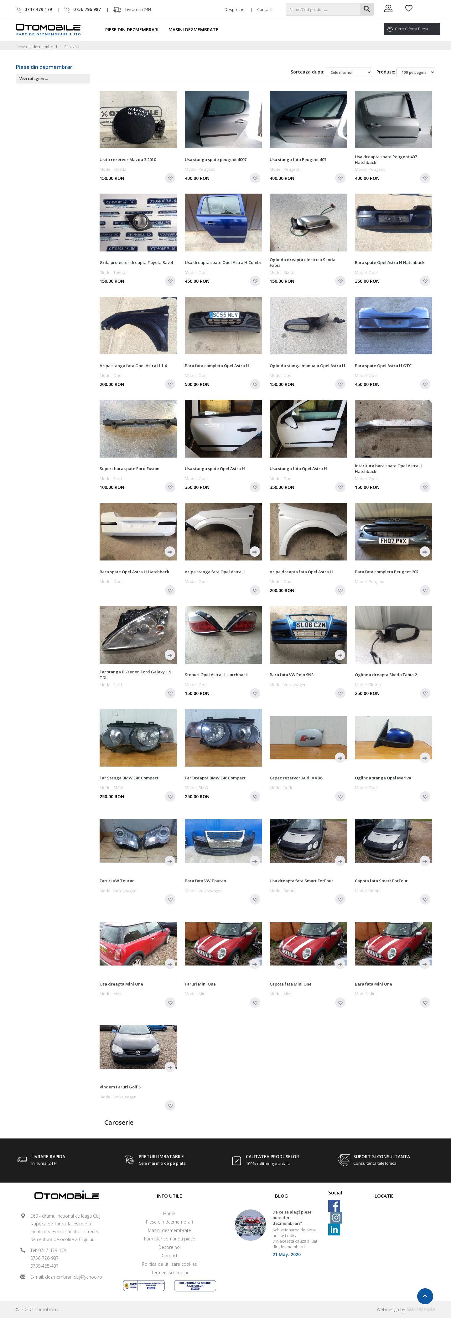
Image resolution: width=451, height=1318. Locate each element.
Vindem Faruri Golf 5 (120, 1087)
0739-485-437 (44, 1266)
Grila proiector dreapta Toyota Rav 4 (136, 262)
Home (169, 1213)
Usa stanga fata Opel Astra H (298, 468)
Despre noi (235, 9)
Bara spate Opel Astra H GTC (383, 365)
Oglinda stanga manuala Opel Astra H (307, 365)
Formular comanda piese (169, 1239)
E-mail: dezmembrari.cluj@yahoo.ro (66, 1277)
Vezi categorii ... (33, 78)
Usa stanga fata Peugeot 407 (298, 159)
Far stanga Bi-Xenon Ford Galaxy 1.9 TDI (135, 674)
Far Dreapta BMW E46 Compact (215, 778)
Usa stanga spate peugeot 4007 (215, 159)
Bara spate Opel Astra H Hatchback (389, 262)
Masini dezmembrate (196, 30)
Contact (264, 9)
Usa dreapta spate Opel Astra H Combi (223, 262)
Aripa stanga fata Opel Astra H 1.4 (133, 365)
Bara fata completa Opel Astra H (217, 365)
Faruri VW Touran (117, 881)
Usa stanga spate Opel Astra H (215, 468)
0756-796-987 (44, 1258)
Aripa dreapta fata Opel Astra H (301, 572)
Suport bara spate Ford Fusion (129, 468)
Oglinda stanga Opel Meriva (383, 778)
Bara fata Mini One (373, 984)
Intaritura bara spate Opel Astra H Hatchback (388, 468)
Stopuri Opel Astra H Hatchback (216, 674)
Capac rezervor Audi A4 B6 (296, 778)
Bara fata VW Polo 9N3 (292, 674)
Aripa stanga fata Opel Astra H (215, 572)
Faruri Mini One (200, 984)
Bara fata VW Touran (205, 881)
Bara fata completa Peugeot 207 (386, 572)
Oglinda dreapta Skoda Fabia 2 (386, 674)
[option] (281, 1235)
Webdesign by (406, 1309)
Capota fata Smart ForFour (381, 881)
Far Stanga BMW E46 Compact (129, 778)
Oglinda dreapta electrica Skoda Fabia (302, 262)
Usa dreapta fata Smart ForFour (301, 881)
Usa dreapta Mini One (121, 984)
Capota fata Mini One (291, 984)
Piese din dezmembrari (134, 30)
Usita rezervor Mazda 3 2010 (128, 159)
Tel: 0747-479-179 (48, 1250)
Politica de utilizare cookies (169, 1264)
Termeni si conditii (169, 1272)
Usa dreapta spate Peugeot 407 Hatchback (386, 159)
